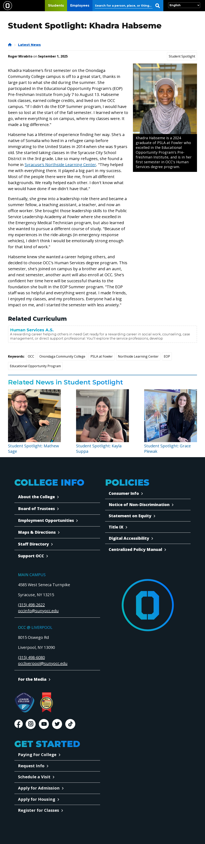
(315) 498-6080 (31, 657)
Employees (79, 5)
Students (56, 5)
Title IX (116, 527)
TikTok (70, 724)
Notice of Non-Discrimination (139, 504)
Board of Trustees (36, 508)
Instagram (31, 724)
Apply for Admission (39, 788)
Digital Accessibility (129, 538)
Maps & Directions (37, 532)
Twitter (57, 724)
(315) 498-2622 (31, 604)
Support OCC (31, 556)
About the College (36, 496)
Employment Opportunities (46, 520)
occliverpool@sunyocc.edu (42, 663)
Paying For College (37, 754)
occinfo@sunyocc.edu (38, 610)
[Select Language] (184, 5)
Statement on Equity (130, 515)
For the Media (32, 679)
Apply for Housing (36, 799)
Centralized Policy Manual (135, 549)
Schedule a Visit (34, 776)
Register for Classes (38, 810)
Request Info (31, 765)
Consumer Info (124, 493)
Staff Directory (33, 544)
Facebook (18, 724)
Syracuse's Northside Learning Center (60, 164)
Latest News (29, 45)
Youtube (44, 724)
